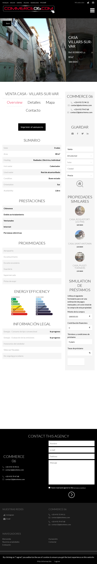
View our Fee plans (11, 350)
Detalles (34, 102)
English (12, 2)
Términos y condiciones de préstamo (79, 335)
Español (19, 2)
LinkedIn (88, 134)
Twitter (83, 134)
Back (8, 23)
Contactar (52, 542)
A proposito (53, 539)
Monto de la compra (76, 312)
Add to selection (95, 21)
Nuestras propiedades (10, 542)
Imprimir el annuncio (32, 127)
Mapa (50, 102)
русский (43, 2)
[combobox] (79, 168)
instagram (88, 3)
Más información (44, 561)
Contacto (33, 110)
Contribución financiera (77, 323)
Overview (14, 102)
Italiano (26, 2)
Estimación (6, 545)
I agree (57, 561)
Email (93, 3)
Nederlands (35, 2)
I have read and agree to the (68, 487)
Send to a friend (72, 134)
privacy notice (80, 487)
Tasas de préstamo (75, 348)
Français (5, 2)
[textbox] (80, 168)
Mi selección (79, 2)
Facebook (78, 134)
